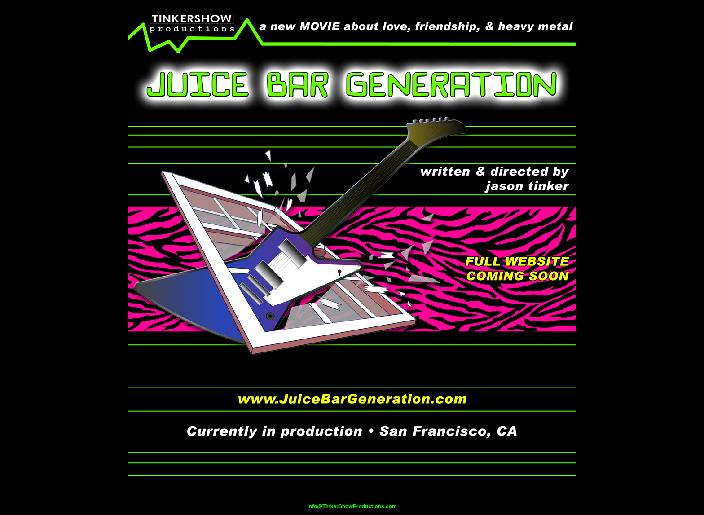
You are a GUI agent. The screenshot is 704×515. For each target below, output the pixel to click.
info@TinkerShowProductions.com (352, 506)
